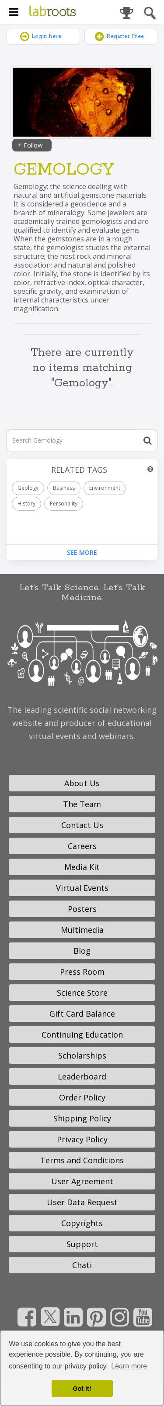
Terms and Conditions (82, 1160)
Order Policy (82, 1097)
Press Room (82, 971)
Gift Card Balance (82, 1013)
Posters (82, 909)
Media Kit (82, 867)
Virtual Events (82, 888)
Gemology (64, 170)
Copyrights (82, 1223)
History (26, 503)
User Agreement (82, 1181)
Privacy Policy (82, 1139)
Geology (27, 488)
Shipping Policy (82, 1118)
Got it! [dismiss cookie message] (82, 1388)
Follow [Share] (30, 145)
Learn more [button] (129, 1366)
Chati (82, 1265)
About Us (82, 783)
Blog (82, 950)
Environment (104, 488)
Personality (63, 503)
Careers (82, 846)
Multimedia (82, 930)
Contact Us (82, 825)
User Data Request (82, 1202)
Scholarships (82, 1055)
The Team (82, 804)
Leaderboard (82, 1076)
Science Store (82, 992)
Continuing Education (82, 1034)
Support (82, 1244)
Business (64, 488)
